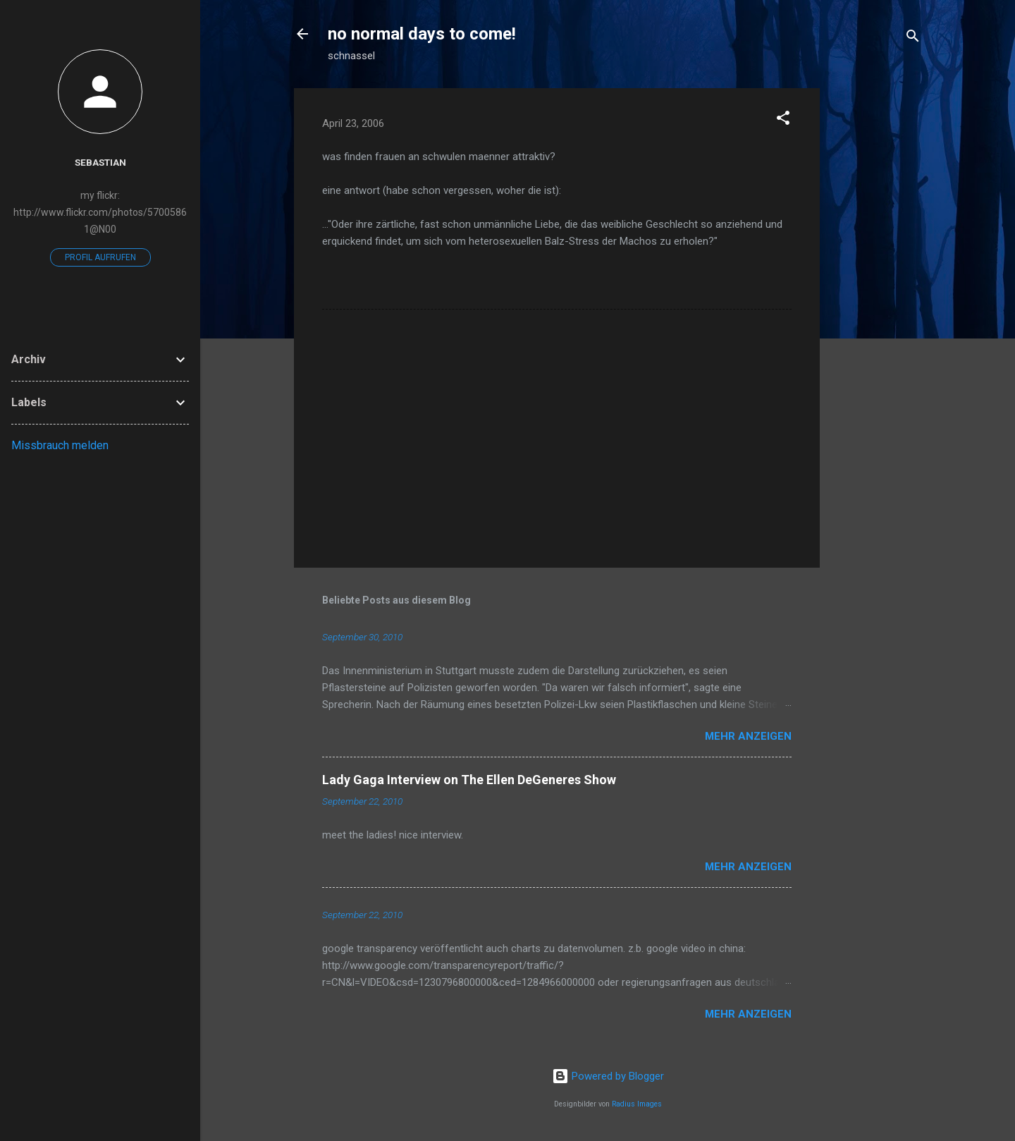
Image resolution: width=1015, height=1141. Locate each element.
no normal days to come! (422, 34)
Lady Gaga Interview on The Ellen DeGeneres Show (469, 779)
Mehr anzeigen (748, 736)
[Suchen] (912, 38)
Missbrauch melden (60, 445)
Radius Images (637, 1104)
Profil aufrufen (100, 257)
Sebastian (100, 162)
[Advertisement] (876, 299)
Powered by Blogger (608, 1076)
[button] (783, 120)
